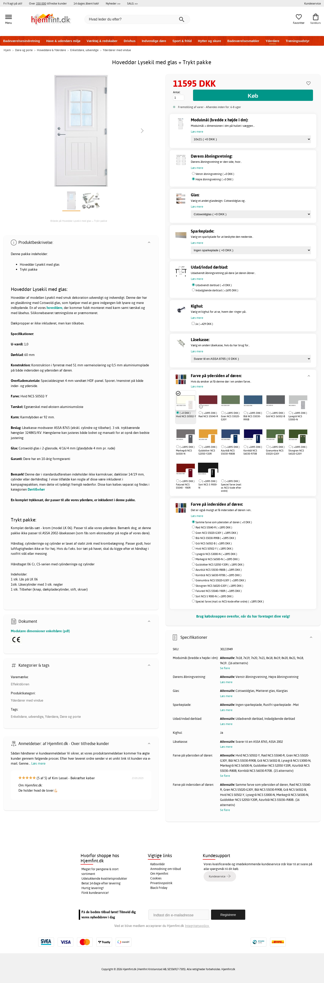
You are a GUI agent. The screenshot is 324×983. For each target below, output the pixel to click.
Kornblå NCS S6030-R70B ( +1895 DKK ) (218, 575)
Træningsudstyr (298, 41)
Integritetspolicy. (197, 926)
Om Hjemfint (159, 874)
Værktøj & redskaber (102, 41)
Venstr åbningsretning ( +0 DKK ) (215, 174)
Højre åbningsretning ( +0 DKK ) (214, 179)
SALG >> (132, 3)
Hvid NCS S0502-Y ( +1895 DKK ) (214, 548)
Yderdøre (272, 41)
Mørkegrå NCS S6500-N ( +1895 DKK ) (217, 559)
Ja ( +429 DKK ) (204, 324)
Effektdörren (20, 684)
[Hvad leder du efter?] (137, 19)
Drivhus (129, 41)
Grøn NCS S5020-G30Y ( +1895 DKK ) (217, 533)
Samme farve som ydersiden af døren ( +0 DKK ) (224, 522)
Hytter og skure (209, 41)
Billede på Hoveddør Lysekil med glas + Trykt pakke (78, 220)
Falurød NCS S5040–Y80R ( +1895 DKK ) (219, 591)
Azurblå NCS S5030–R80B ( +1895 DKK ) (219, 569)
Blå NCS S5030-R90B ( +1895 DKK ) (216, 538)
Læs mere (38, 763)
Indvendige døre (154, 41)
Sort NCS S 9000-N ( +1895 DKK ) (214, 596)
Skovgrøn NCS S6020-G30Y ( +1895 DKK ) (219, 585)
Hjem (7, 50)
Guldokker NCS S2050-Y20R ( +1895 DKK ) (220, 564)
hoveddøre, (55, 308)
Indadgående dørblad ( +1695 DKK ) (217, 290)
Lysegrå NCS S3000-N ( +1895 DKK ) (216, 554)
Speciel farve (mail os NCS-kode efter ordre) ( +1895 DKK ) (230, 601)
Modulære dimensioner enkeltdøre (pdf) (40, 631)
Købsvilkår (157, 864)
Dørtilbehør (36, 489)
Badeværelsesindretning (21, 41)
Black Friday (158, 888)
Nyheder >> (113, 3)
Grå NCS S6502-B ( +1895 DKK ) (214, 543)
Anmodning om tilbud (165, 869)
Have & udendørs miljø (63, 41)
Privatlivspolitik (161, 883)
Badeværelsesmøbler (243, 41)
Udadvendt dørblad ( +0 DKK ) (214, 285)
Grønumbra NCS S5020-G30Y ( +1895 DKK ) (221, 580)
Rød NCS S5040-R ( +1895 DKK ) (214, 527)
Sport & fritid (182, 41)
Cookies (156, 878)
